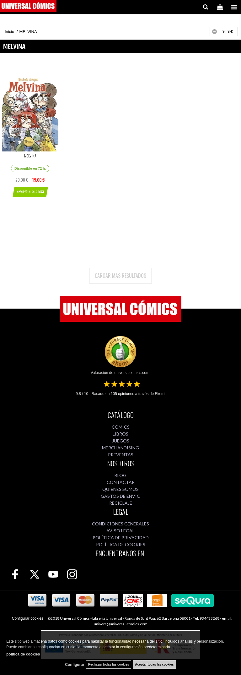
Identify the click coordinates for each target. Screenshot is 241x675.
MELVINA (30, 155)
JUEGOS (120, 440)
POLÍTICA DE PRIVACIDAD (121, 537)
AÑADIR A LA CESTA (30, 192)
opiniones (122, 394)
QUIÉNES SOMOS (120, 489)
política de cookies (23, 654)
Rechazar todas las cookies (108, 664)
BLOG (120, 475)
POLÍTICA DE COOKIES (120, 544)
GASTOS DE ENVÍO (121, 496)
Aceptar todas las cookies (154, 664)
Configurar (74, 664)
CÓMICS (121, 427)
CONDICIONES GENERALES (120, 523)
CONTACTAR (121, 482)
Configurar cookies (28, 618)
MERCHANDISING (120, 447)
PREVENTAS (120, 454)
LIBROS (120, 433)
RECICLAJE (120, 503)
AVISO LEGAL (120, 530)
